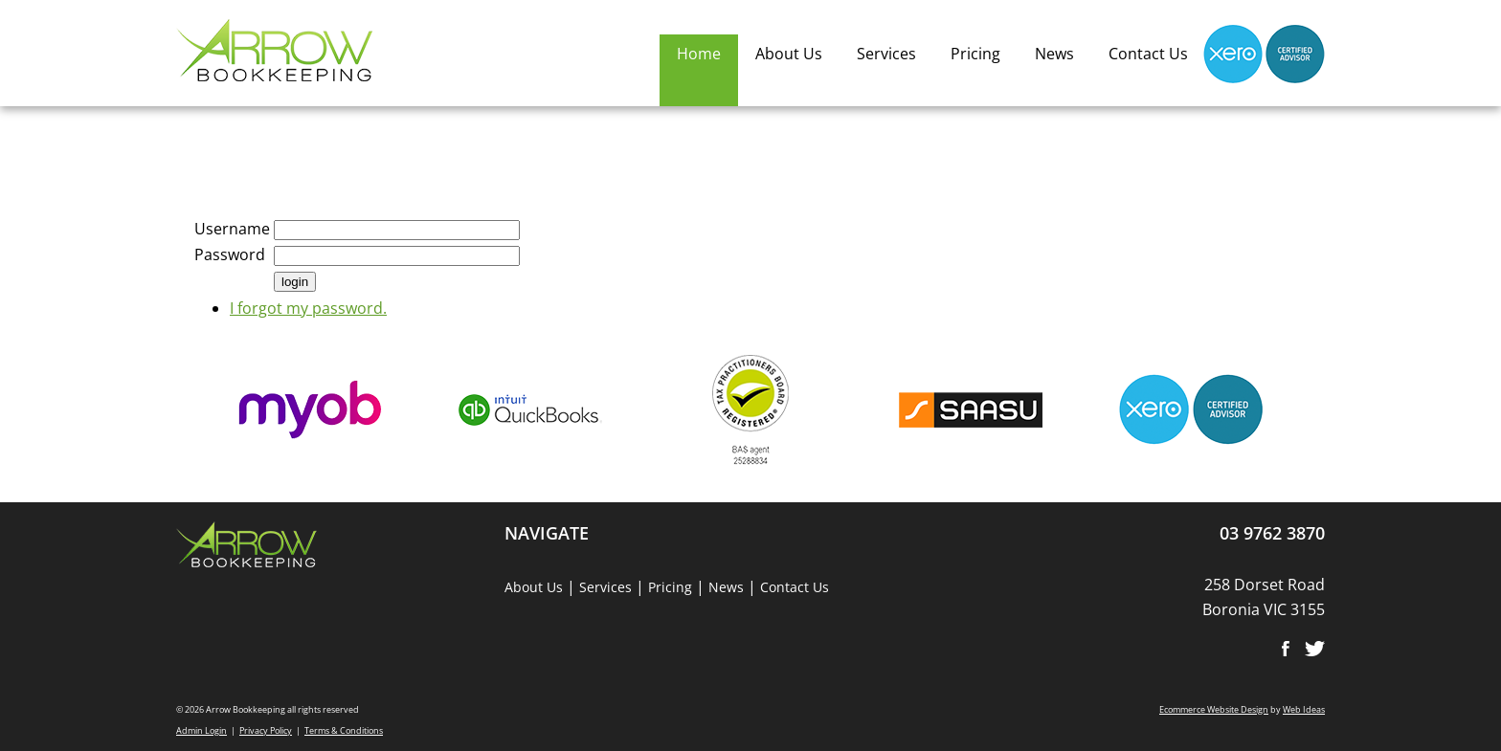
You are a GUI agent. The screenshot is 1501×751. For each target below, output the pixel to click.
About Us (788, 53)
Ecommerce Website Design (1213, 709)
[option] (310, 419)
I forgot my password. (308, 308)
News (1054, 53)
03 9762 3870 (1272, 532)
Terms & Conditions (343, 730)
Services (886, 53)
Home (699, 53)
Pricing (975, 53)
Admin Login (201, 730)
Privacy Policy (265, 730)
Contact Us (1148, 53)
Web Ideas (1304, 709)
